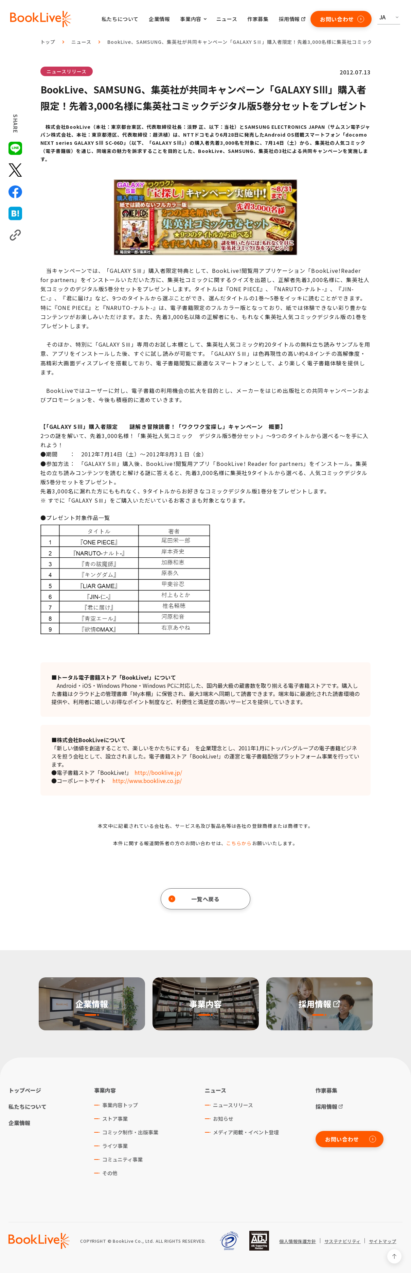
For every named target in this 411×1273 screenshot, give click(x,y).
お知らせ (223, 1118)
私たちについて (120, 18)
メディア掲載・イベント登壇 (246, 1132)
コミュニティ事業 (122, 1159)
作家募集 (257, 18)
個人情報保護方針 (297, 1241)
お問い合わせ (342, 19)
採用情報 (289, 18)
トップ (48, 41)
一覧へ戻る (194, 899)
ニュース (226, 18)
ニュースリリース (67, 71)
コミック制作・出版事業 (130, 1132)
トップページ (24, 1090)
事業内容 (105, 1090)
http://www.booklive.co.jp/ (147, 781)
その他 (110, 1172)
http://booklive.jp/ (158, 772)
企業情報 (159, 18)
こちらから (239, 843)
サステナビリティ (342, 1241)
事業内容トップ (120, 1105)
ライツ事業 (115, 1145)
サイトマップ (382, 1241)
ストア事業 (115, 1118)
